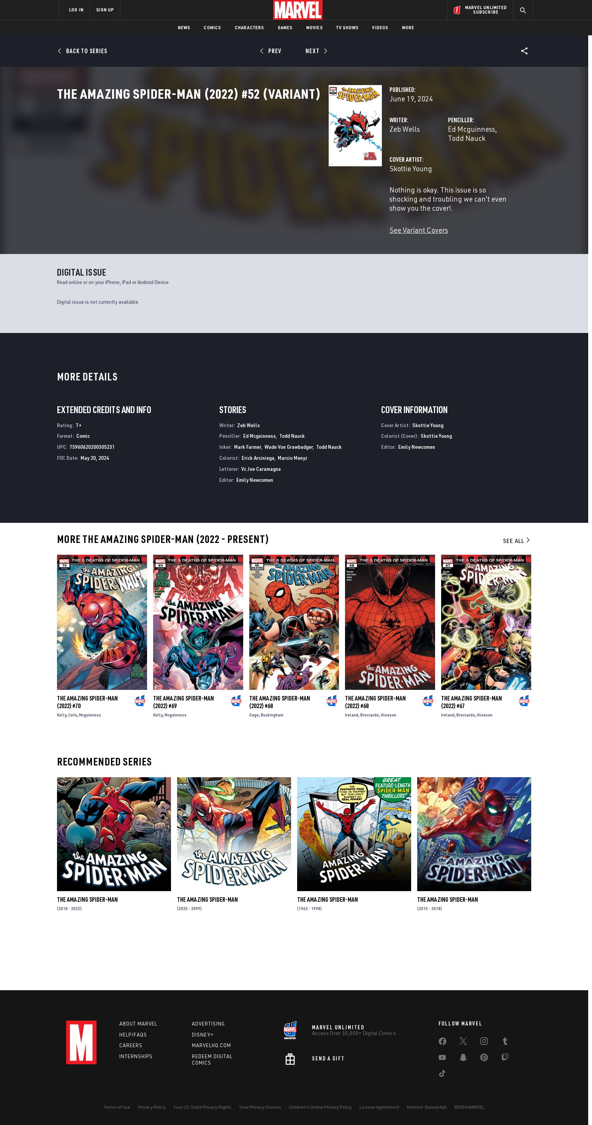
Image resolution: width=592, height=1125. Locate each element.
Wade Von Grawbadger (288, 501)
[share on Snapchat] (463, 1059)
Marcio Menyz (292, 512)
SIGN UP (105, 10)
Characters (249, 27)
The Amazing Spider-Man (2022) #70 (87, 756)
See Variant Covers (228, 236)
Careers (130, 1046)
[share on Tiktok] (442, 1075)
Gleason (388, 769)
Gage (254, 769)
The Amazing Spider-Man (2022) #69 (183, 756)
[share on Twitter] (463, 1042)
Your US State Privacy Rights (202, 1107)
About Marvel (138, 1024)
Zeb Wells (214, 162)
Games (285, 27)
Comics (212, 27)
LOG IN (76, 10)
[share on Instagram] (484, 1042)
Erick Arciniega (258, 512)
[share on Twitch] (505, 1059)
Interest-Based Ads (427, 1107)
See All (517, 595)
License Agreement (379, 1107)
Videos (380, 27)
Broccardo (369, 769)
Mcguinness (90, 769)
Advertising (208, 1024)
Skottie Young (220, 192)
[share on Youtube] (442, 1059)
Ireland (351, 769)
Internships (136, 1057)
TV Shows (347, 27)
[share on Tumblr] (505, 1042)
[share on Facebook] (442, 1043)
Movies (314, 27)
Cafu (72, 769)
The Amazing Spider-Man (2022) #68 (279, 756)
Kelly (61, 769)
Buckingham (272, 769)
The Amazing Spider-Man (87, 954)
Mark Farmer (247, 501)
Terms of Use (117, 1107)
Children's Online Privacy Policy (320, 1107)
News (184, 27)
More (408, 27)
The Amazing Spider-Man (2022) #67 (471, 756)
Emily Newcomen (254, 534)
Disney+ (203, 1035)
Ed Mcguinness (376, 162)
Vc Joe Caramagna (261, 523)
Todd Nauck (422, 162)
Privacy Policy (152, 1107)
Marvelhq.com (211, 1046)
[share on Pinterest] (484, 1059)
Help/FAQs (133, 1035)
